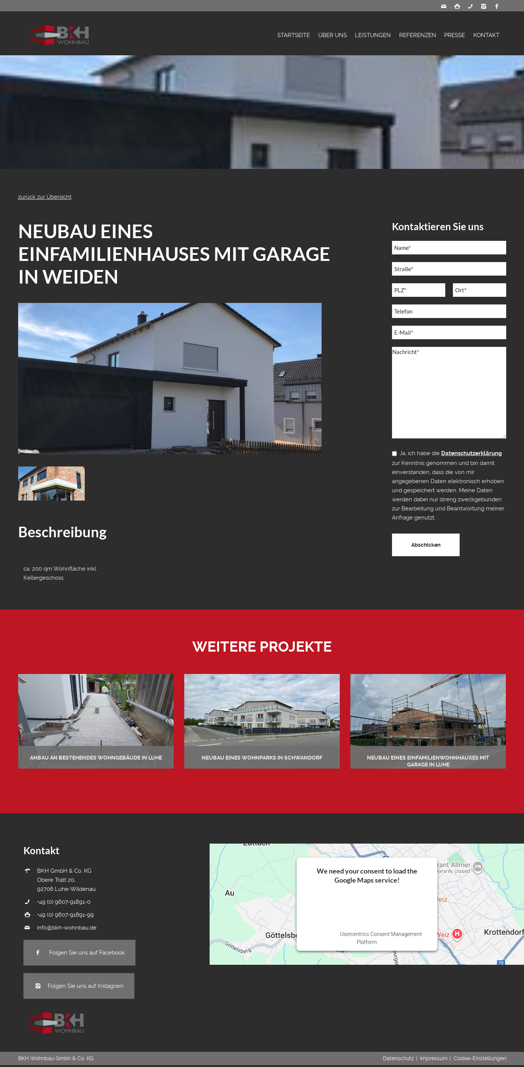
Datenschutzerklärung (471, 453)
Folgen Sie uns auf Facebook (79, 952)
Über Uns (332, 35)
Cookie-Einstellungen (480, 1058)
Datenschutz (398, 1058)
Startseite (293, 35)
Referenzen (417, 35)
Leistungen (373, 35)
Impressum (434, 1058)
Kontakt (486, 35)
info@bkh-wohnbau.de (66, 927)
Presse (454, 35)
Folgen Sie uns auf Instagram (79, 986)
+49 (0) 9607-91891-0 (63, 902)
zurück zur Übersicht (45, 196)
